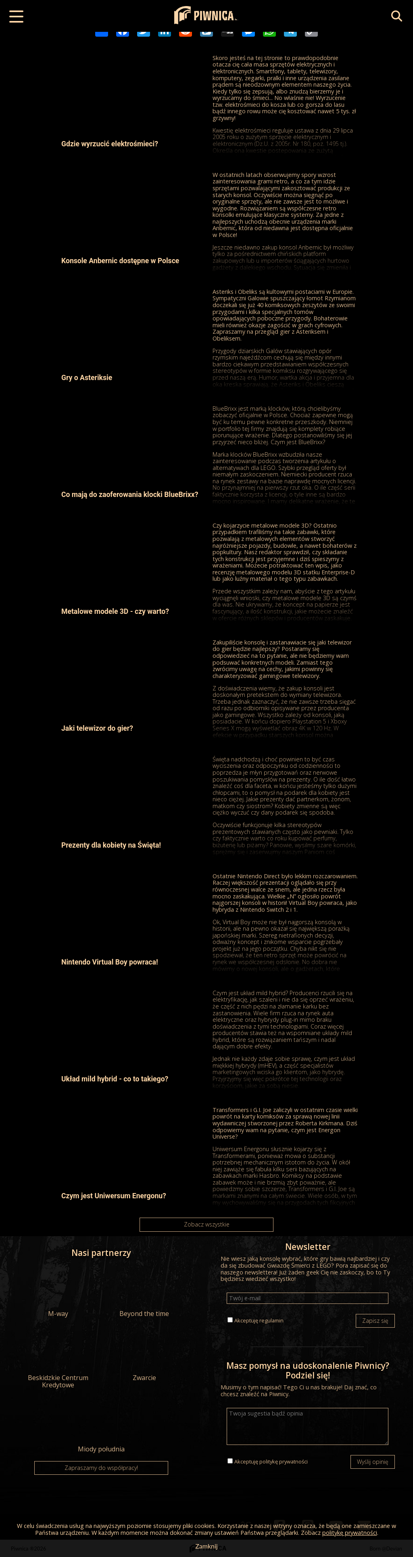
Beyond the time (144, 1291)
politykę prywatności (283, 1461)
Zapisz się (375, 1320)
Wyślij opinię (372, 1462)
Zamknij (206, 1546)
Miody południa (101, 1427)
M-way (58, 1291)
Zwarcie (144, 1355)
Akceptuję (259, 1320)
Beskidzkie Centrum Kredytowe (58, 1359)
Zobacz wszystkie (206, 1224)
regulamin (271, 1320)
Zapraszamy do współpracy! (101, 1468)
